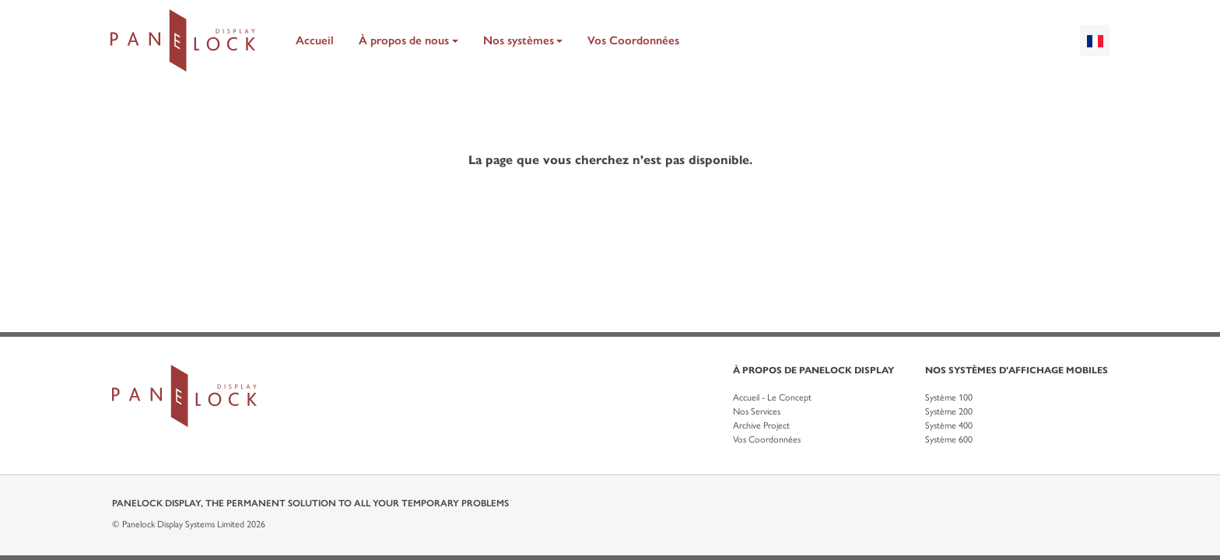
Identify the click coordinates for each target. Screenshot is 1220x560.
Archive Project (761, 425)
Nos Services (756, 411)
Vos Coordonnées (633, 40)
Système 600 (949, 439)
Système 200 (949, 411)
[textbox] (1095, 40)
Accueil (315, 40)
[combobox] (1095, 40)
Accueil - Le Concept (772, 397)
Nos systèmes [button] (518, 40)
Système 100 (949, 397)
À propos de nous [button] (404, 40)
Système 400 (949, 425)
